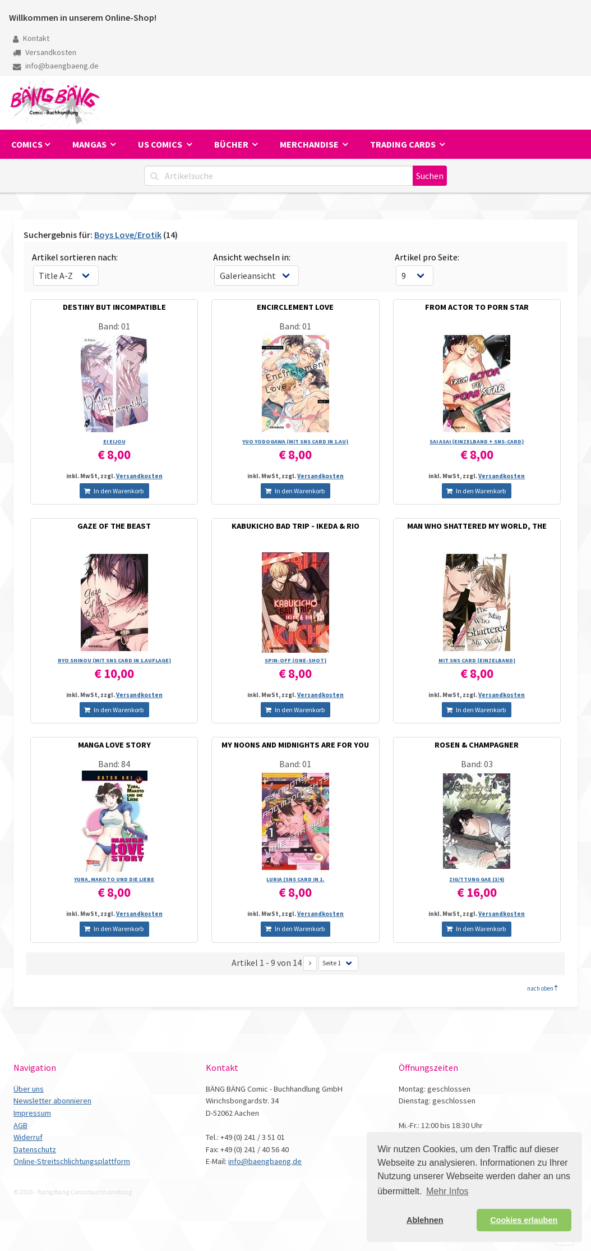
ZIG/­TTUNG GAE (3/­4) (476, 879)
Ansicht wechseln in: (251, 257)
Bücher (232, 144)
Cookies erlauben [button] (523, 1220)
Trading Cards (403, 144)
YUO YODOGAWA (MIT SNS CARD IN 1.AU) (295, 441)
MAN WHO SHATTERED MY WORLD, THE (477, 526)
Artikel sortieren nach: (75, 257)
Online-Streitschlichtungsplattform (71, 1161)
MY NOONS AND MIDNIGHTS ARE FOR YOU (295, 745)
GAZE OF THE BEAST (114, 526)
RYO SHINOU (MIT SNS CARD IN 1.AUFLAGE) (114, 660)
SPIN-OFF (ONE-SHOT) (295, 660)
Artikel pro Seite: (427, 257)
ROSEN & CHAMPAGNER (477, 745)
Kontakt (31, 38)
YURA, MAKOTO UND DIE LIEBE (114, 879)
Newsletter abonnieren (52, 1101)
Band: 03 (477, 763)
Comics (27, 144)
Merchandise (310, 144)
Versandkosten (44, 52)
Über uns (28, 1089)
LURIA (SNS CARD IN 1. (295, 879)
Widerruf (28, 1137)
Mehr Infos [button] (447, 1191)
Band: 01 (114, 326)
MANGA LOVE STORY (114, 745)
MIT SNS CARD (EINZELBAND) (476, 660)
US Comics (161, 144)
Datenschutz (34, 1149)
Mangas (90, 144)
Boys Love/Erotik (127, 234)
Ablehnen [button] (425, 1220)
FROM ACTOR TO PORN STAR (477, 307)
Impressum (32, 1113)
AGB (20, 1125)
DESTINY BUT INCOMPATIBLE (114, 307)
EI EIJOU (114, 441)
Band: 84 (114, 763)
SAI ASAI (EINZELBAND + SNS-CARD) (477, 441)
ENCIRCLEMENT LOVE (295, 307)
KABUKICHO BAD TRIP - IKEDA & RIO (295, 526)
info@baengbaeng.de (56, 66)
